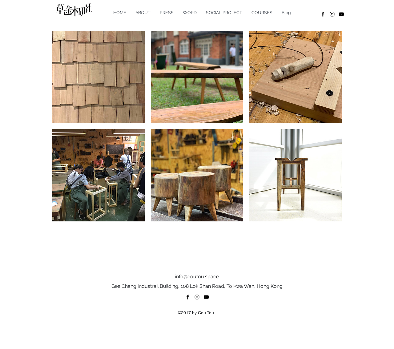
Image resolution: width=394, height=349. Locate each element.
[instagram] (332, 14)
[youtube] (341, 14)
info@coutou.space (197, 277)
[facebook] (323, 14)
